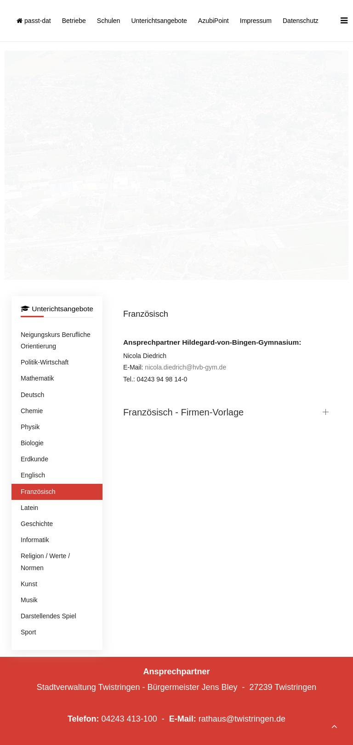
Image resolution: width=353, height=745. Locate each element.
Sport (28, 632)
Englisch (33, 475)
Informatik (35, 539)
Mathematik (37, 378)
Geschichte (37, 523)
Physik (30, 427)
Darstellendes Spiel (48, 616)
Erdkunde (34, 459)
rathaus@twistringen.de (242, 718)
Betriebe (74, 20)
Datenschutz (301, 20)
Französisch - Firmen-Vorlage (183, 412)
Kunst (29, 584)
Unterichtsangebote (159, 20)
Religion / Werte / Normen (45, 561)
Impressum (256, 20)
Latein (29, 507)
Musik (29, 600)
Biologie (32, 443)
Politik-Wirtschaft (44, 362)
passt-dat (34, 20)
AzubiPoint (213, 20)
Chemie (32, 411)
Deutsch (32, 394)
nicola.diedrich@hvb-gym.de (185, 367)
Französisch (38, 491)
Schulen (108, 20)
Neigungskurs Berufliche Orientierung (56, 340)
